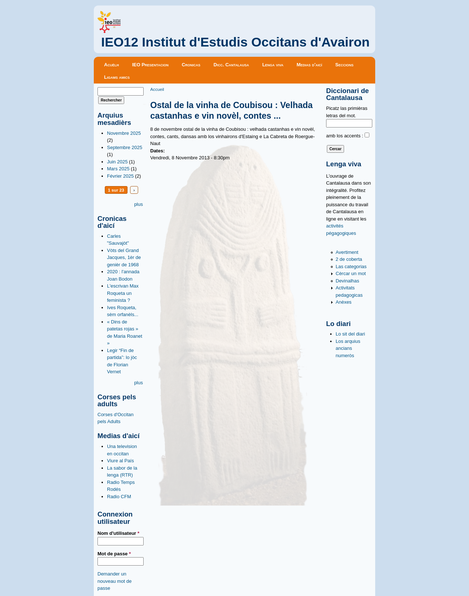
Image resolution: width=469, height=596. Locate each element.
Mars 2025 (118, 168)
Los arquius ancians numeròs (348, 348)
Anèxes (343, 302)
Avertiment (347, 252)
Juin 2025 (117, 161)
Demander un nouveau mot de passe (114, 581)
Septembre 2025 (124, 147)
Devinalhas (347, 281)
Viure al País (120, 460)
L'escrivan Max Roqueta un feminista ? (123, 293)
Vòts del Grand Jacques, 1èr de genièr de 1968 (124, 257)
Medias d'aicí (309, 64)
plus (138, 204)
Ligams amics (117, 77)
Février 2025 (120, 176)
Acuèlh (111, 64)
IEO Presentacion (150, 64)
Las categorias (351, 266)
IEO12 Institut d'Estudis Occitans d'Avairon (235, 42)
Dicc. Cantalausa (231, 64)
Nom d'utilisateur (118, 533)
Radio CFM (119, 496)
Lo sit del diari (350, 334)
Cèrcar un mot (351, 273)
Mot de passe (114, 553)
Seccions (344, 64)
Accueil (157, 89)
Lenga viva (273, 64)
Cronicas (191, 64)
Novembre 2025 (124, 133)
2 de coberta (349, 259)
